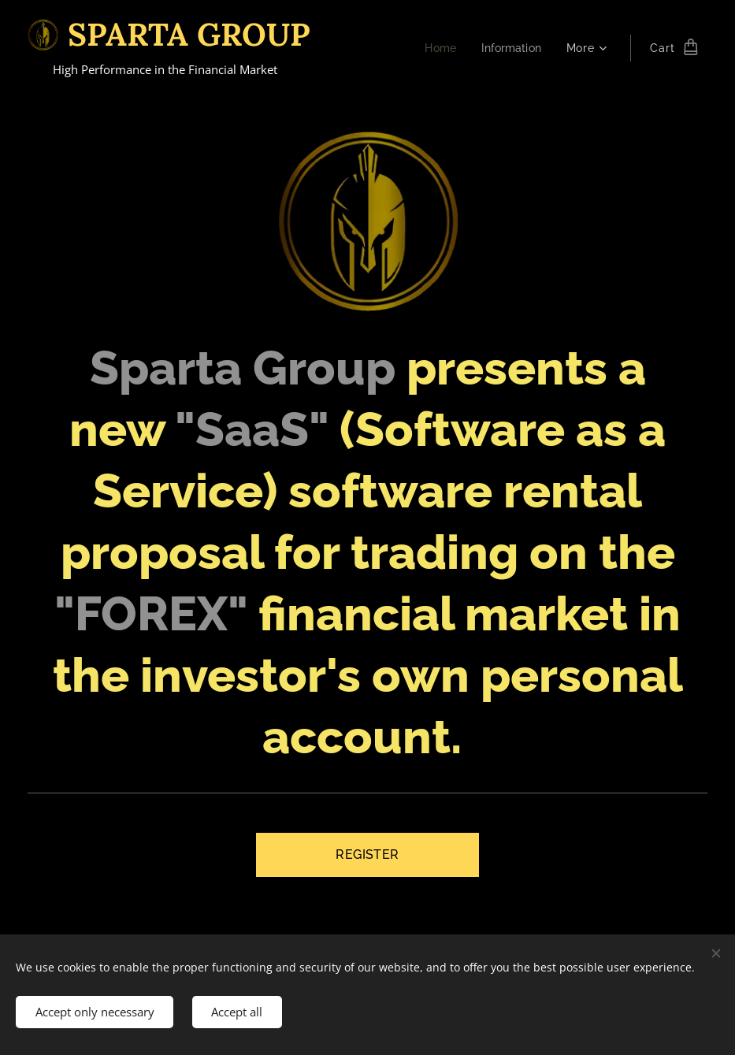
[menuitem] (438, 48)
